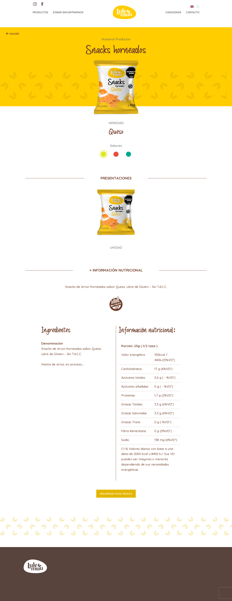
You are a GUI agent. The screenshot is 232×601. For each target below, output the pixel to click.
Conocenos (173, 12)
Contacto (192, 12)
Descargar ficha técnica (116, 493)
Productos (40, 12)
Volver (14, 33)
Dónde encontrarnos (68, 12)
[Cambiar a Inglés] (192, 6)
